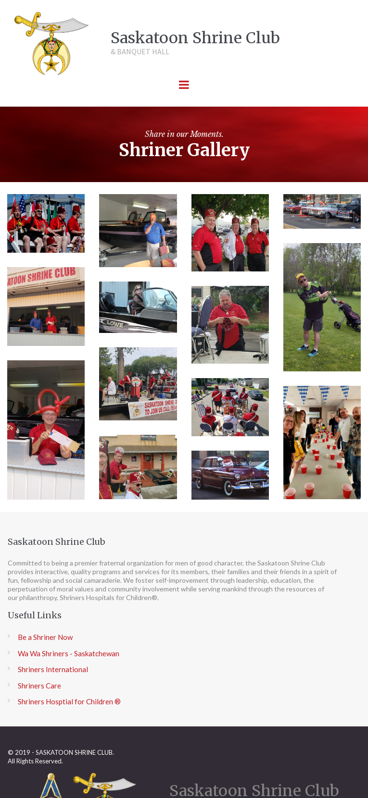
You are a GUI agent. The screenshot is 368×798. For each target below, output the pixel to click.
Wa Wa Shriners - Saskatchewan (68, 653)
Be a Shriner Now (45, 637)
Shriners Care (39, 685)
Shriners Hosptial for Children (65, 702)
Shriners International (53, 669)
